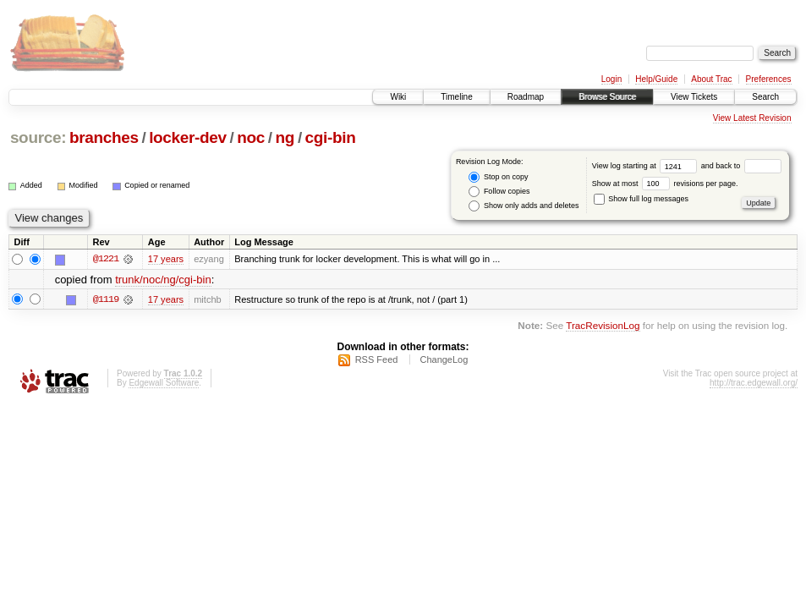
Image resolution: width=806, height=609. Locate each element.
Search (765, 97)
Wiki (398, 97)
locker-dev (188, 137)
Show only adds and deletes (523, 205)
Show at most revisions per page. (665, 183)
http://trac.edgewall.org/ (754, 382)
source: (38, 137)
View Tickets (694, 97)
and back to (741, 166)
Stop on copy (498, 177)
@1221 (105, 259)
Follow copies (499, 191)
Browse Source (607, 97)
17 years (166, 259)
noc (251, 137)
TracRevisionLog (602, 325)
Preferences (769, 79)
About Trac (711, 79)
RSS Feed (376, 359)
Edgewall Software (164, 382)
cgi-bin (330, 137)
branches (104, 137)
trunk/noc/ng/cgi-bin (163, 279)
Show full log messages (641, 199)
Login (611, 79)
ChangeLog (443, 359)
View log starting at (646, 166)
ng (285, 137)
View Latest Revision (752, 118)
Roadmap (525, 97)
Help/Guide (656, 79)
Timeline (456, 97)
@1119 (105, 299)
